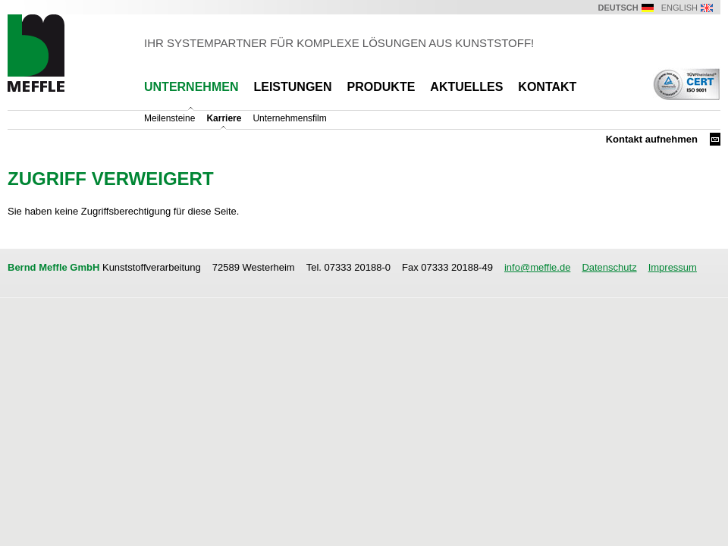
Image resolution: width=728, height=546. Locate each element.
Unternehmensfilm (289, 118)
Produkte (381, 86)
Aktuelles (466, 86)
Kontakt (547, 86)
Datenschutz (609, 267)
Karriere (223, 118)
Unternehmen (191, 86)
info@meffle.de (537, 267)
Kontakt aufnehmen (652, 139)
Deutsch (618, 7)
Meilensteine (169, 118)
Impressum (672, 267)
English (679, 7)
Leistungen (292, 86)
